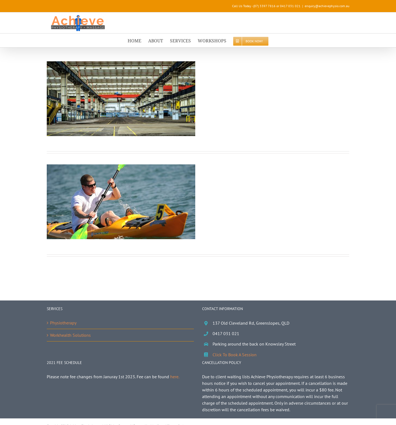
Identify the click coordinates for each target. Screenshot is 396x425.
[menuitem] (138, 40)
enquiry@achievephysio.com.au (327, 6)
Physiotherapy (63, 322)
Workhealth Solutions (70, 335)
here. (174, 376)
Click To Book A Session (235, 354)
